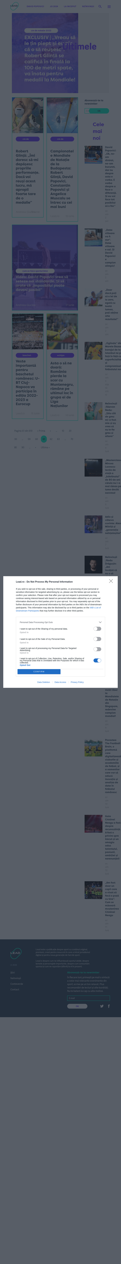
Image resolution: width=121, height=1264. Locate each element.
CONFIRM (39, 672)
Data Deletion (43, 682)
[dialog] (60, 632)
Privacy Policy (77, 682)
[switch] (97, 629)
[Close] (112, 582)
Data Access (60, 682)
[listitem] (60, 622)
